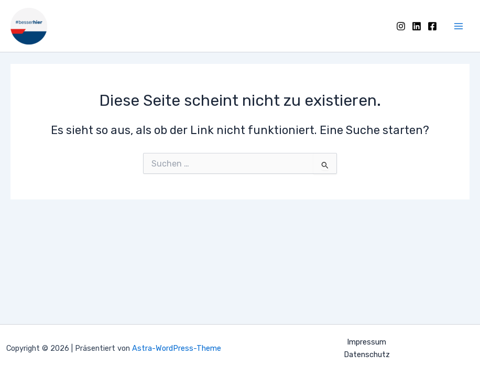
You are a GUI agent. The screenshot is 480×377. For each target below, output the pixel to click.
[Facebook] (432, 26)
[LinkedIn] (416, 26)
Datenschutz (367, 354)
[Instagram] (401, 26)
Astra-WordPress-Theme (176, 348)
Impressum (366, 342)
